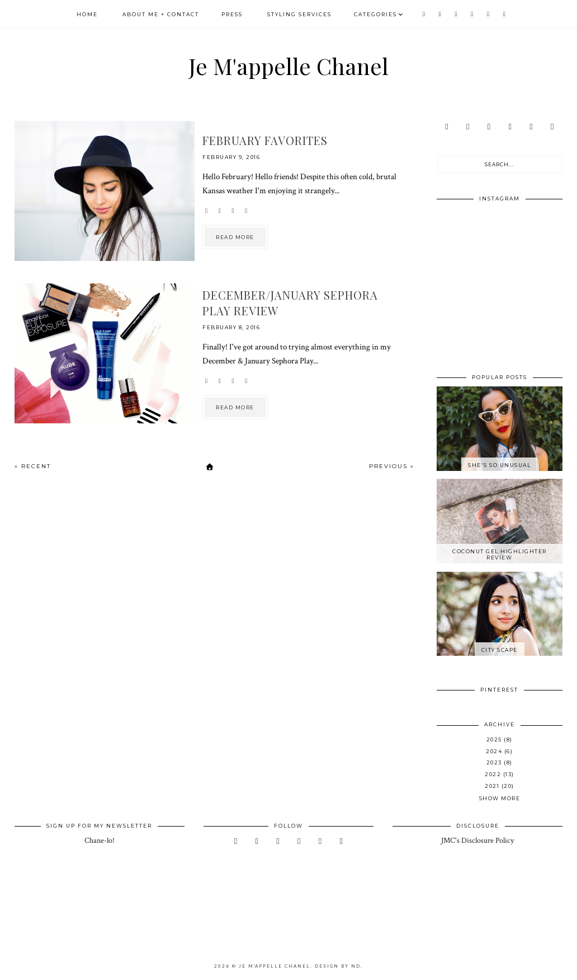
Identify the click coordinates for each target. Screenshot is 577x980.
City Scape (499, 650)
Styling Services (299, 14)
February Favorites (265, 140)
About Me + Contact (160, 14)
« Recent (33, 466)
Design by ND (338, 966)
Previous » (391, 466)
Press (232, 14)
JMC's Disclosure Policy (477, 841)
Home (87, 14)
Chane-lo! (99, 841)
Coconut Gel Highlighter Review (499, 554)
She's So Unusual (499, 465)
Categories (375, 14)
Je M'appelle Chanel (288, 66)
